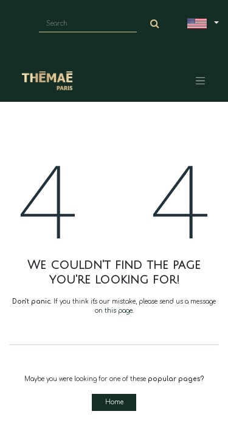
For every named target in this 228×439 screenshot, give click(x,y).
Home (114, 402)
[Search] (155, 23)
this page (119, 310)
